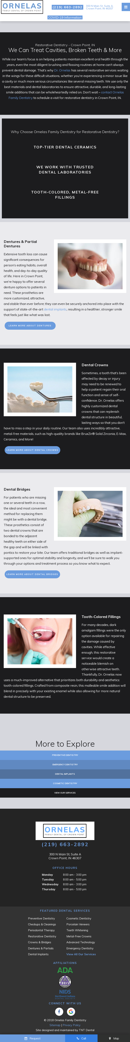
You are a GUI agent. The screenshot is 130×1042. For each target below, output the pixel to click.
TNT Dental (86, 1030)
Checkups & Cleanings (42, 924)
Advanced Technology (80, 942)
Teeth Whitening (77, 930)
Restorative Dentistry (42, 936)
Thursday (48, 889)
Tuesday (48, 879)
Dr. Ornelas (62, 70)
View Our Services (65, 793)
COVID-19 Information (65, 17)
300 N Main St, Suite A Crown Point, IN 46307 (65, 856)
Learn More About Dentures (30, 325)
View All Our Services (81, 954)
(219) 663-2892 (67, 7)
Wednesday (50, 884)
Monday (47, 874)
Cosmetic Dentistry (65, 783)
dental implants (55, 309)
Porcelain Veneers (78, 924)
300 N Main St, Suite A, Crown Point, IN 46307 (99, 7)
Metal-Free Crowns (78, 936)
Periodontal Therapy (41, 930)
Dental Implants (65, 774)
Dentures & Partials (41, 948)
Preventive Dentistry (65, 755)
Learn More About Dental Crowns (32, 450)
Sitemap (55, 1025)
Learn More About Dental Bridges (32, 574)
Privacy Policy (71, 1025)
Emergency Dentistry (65, 764)
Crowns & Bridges (39, 942)
